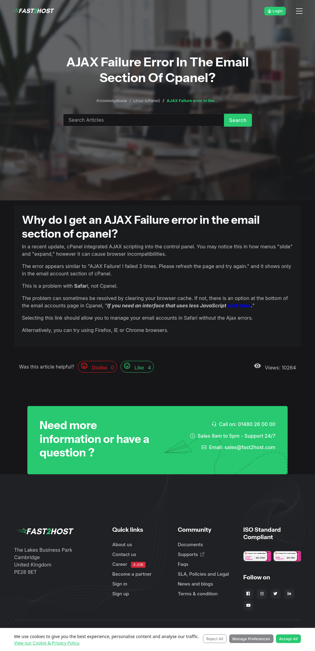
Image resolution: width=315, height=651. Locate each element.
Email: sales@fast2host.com (238, 447)
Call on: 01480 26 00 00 (244, 424)
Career (129, 564)
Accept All (288, 639)
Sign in (119, 584)
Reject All (215, 639)
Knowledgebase (112, 100)
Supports (191, 554)
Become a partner (132, 574)
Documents (190, 544)
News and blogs (195, 584)
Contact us (124, 554)
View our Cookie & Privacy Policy (46, 643)
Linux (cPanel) (146, 100)
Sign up (120, 594)
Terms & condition (197, 594)
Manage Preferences (251, 639)
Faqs (183, 564)
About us (122, 544)
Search (238, 120)
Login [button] (275, 11)
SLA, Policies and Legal (203, 574)
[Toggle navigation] (299, 11)
